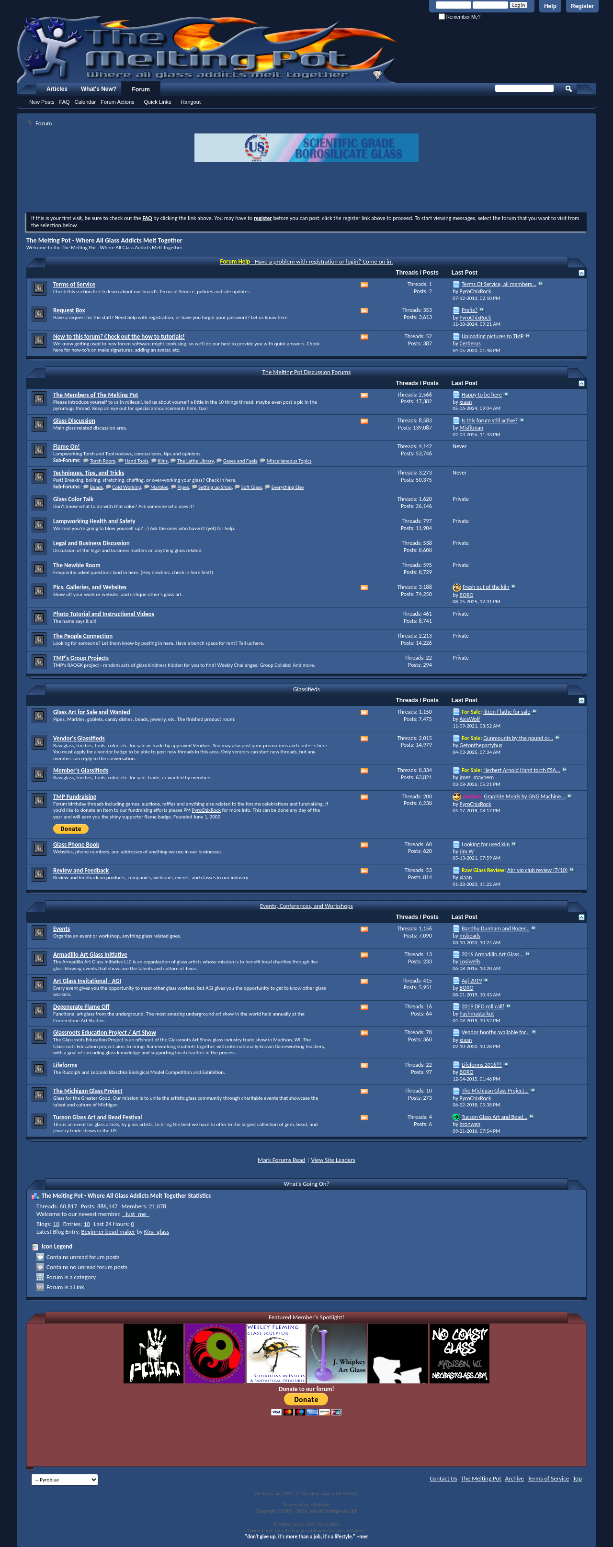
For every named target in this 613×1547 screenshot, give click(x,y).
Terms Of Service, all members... (499, 284)
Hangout (191, 102)
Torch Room (102, 461)
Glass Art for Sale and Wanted (91, 712)
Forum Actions (117, 102)
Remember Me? (459, 17)
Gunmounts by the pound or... (518, 738)
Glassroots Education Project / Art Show (104, 1032)
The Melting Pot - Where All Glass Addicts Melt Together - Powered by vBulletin (208, 49)
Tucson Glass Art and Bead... (494, 1117)
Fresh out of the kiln (486, 587)
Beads (96, 487)
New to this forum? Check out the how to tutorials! (119, 336)
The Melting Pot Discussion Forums (306, 372)
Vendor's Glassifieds (79, 738)
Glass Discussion (74, 420)
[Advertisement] (306, 188)
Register (582, 6)
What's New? (98, 89)
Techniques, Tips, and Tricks (88, 472)
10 (56, 1223)
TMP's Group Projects (81, 658)
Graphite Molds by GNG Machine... (525, 796)
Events (61, 928)
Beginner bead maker (108, 1231)
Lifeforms (65, 1065)
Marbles (159, 487)
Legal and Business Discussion (91, 543)
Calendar (85, 102)
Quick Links (157, 102)
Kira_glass (156, 1231)
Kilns (163, 461)
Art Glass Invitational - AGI (87, 980)
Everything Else (288, 487)
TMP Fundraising (74, 796)
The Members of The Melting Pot (95, 394)
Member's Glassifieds (80, 770)
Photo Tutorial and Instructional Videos (103, 614)
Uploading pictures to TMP (493, 336)
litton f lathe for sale (506, 711)
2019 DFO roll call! (483, 1006)
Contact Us (443, 1478)
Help (550, 6)
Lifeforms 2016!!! (482, 1064)
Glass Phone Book (76, 844)
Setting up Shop (215, 487)
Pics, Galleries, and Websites (89, 587)
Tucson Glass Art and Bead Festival (97, 1117)
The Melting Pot (481, 1478)
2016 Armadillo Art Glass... (493, 954)
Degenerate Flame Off (81, 1006)
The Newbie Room (77, 565)
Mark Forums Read (282, 1159)
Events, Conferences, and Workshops (306, 905)
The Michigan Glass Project (88, 1090)
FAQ (64, 102)
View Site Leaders (333, 1159)
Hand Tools (136, 461)
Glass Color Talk (73, 499)
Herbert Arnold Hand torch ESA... (521, 770)
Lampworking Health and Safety (94, 521)
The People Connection (83, 636)
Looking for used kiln (486, 844)
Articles (57, 89)
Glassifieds (306, 689)
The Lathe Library (195, 461)
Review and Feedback (81, 870)
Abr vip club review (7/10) (537, 870)
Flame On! (66, 446)
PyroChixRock (206, 810)
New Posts (42, 102)
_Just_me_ (135, 1213)
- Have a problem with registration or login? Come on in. (306, 261)
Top (577, 1478)
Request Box (69, 310)
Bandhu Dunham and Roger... (496, 928)
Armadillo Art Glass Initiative (90, 954)
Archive (514, 1478)
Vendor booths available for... (496, 1032)
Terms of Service (74, 284)
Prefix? (469, 310)
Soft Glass (251, 487)
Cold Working (126, 487)
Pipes (183, 487)
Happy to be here (482, 394)
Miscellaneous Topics (289, 461)
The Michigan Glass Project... (495, 1090)
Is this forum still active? (490, 420)
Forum (141, 89)
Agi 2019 (472, 980)
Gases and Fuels (240, 461)
